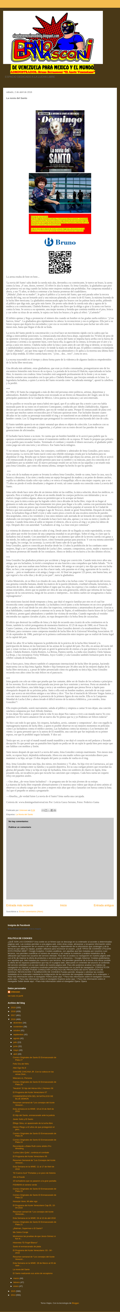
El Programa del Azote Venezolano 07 (30, 1092)
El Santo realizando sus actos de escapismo (33, 1273)
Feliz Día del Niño (21, 1064)
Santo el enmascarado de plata (27, 1246)
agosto (16, 1038)
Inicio (63, 905)
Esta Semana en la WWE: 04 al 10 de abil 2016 (34, 1218)
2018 (13, 1011)
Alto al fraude (19, 1177)
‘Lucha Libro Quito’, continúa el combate (31, 1152)
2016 (13, 1019)
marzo (16, 1278)
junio (15, 1046)
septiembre (18, 1034)
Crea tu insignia (35, 929)
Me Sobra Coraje (20, 1232)
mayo (16, 1050)
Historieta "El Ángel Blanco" (25, 1242)
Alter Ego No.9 (19, 1068)
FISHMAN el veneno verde (25, 1185)
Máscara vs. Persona (22, 1078)
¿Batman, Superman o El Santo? (28, 1228)
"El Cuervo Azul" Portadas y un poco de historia (34, 1173)
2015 (13, 1291)
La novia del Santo (21, 1269)
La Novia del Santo (24, 814)
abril (15, 1054)
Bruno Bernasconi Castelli (18, 929)
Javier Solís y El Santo (23, 1119)
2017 (13, 1015)
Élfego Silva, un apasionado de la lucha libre (33, 1123)
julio (15, 1042)
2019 (13, 1007)
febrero (16, 1282)
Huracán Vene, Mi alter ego (25, 1201)
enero (16, 1286)
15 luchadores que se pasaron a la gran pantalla (34, 1181)
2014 (13, 1295)
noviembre (18, 1026)
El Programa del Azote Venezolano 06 (30, 1156)
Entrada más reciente (19, 905)
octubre (17, 1030)
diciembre (18, 1023)
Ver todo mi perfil (15, 996)
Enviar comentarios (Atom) (31, 911)
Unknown (15, 992)
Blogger (75, 1303)
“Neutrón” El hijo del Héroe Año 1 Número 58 (33, 1088)
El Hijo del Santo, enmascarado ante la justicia (34, 1115)
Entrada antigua (104, 905)
